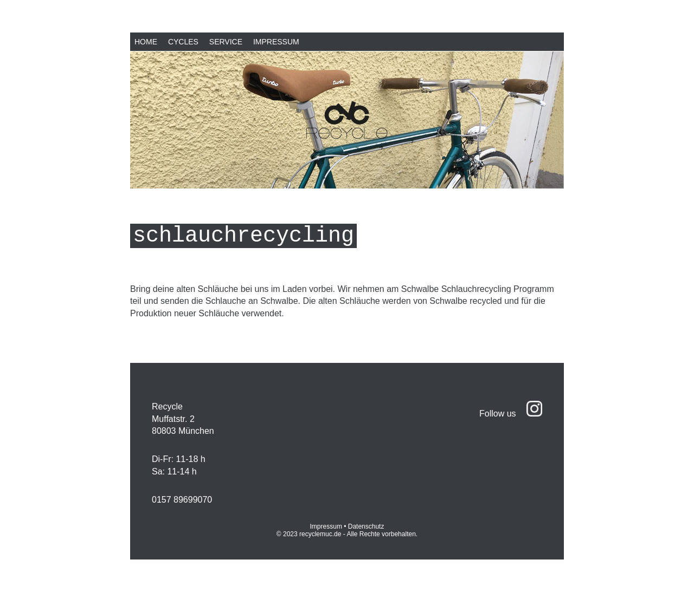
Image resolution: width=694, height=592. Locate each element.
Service (225, 41)
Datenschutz (366, 526)
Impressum (276, 41)
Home (145, 41)
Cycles (183, 41)
